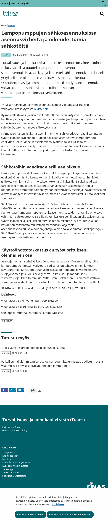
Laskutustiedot (10, 455)
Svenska (15, 3)
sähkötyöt (7, 321)
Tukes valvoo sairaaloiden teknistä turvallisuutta (33, 348)
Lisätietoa (58, 504)
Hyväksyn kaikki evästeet (30, 514)
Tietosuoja (7, 469)
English (25, 3)
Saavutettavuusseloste (14, 475)
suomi (4, 25)
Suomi (5, 3)
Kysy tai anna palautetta (15, 465)
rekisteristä (42, 109)
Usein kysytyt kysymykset (16, 462)
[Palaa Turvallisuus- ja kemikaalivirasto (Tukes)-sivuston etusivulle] (10, 13)
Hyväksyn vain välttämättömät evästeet (70, 514)
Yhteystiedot (9, 452)
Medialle (6, 459)
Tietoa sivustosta (11, 472)
